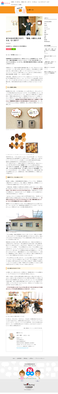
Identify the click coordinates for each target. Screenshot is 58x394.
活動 (45, 36)
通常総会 (25, 358)
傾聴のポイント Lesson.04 (49, 67)
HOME (12, 2)
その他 (19, 4)
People (45, 25)
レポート (29, 2)
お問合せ (31, 358)
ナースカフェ (17, 2)
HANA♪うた (23, 2)
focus (45, 23)
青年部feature (47, 41)
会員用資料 (19, 358)
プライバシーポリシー (39, 358)
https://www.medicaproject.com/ (22, 347)
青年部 (45, 39)
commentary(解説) (48, 21)
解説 (45, 37)
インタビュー (34, 2)
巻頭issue (46, 34)
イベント (46, 26)
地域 (45, 32)
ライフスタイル (14, 4)
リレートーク (47, 28)
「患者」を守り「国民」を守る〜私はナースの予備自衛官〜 (50, 50)
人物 (13, 49)
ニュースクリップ (42, 2)
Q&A (14, 358)
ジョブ (47, 2)
